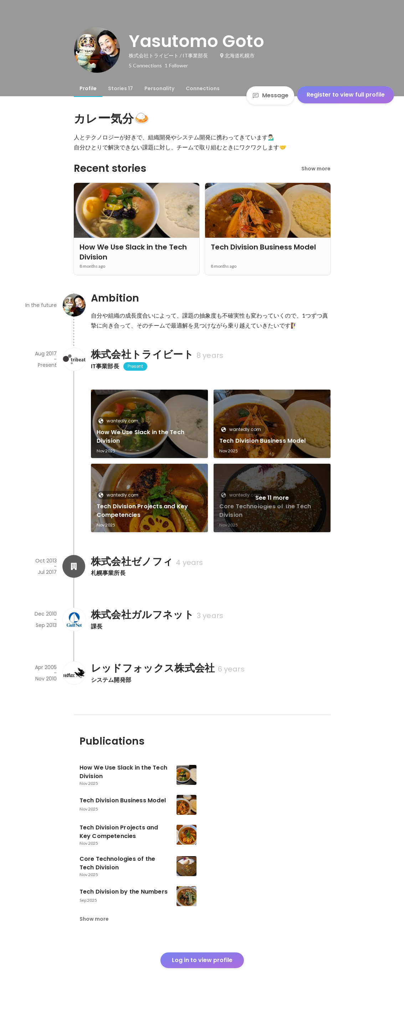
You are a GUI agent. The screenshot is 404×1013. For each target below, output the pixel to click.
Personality (159, 88)
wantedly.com (120, 421)
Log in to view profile (202, 960)
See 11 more (272, 498)
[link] (149, 424)
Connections (203, 88)
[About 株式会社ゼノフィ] (73, 566)
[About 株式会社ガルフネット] (73, 619)
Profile (88, 88)
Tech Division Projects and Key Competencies (142, 510)
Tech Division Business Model (262, 441)
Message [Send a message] (270, 95)
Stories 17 (120, 88)
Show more (316, 168)
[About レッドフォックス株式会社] (73, 673)
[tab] (88, 88)
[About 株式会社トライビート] (73, 359)
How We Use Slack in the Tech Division (141, 436)
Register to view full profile (346, 95)
